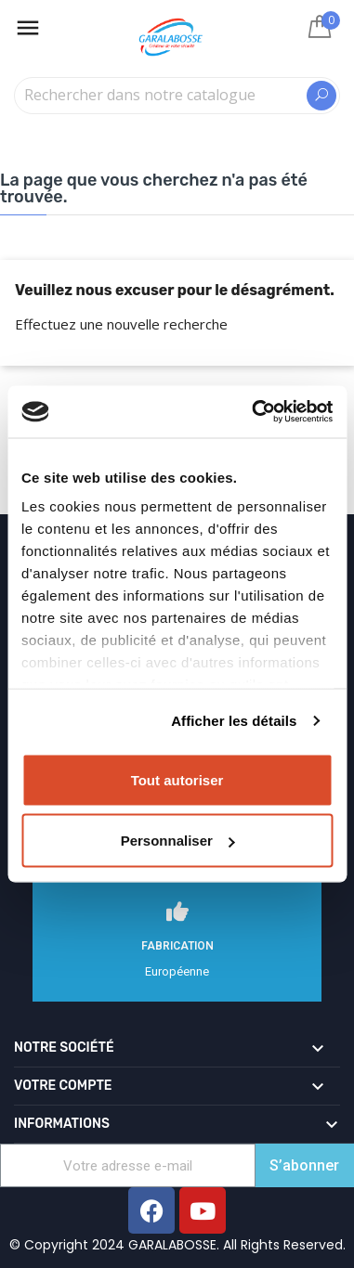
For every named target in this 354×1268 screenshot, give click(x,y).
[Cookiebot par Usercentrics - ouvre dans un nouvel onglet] (253, 412)
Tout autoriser (177, 779)
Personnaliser (178, 840)
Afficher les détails (233, 721)
